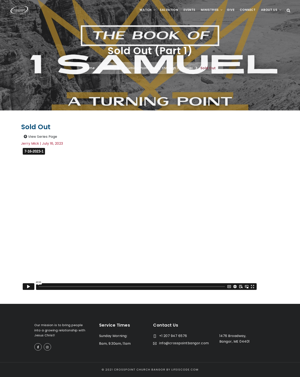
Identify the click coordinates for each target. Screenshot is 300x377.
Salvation (169, 10)
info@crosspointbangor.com (181, 343)
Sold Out (208, 68)
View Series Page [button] (40, 136)
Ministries (210, 10)
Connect (248, 10)
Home (89, 68)
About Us (269, 10)
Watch (146, 10)
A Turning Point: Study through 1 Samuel (157, 68)
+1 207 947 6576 (170, 335)
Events (189, 10)
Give (230, 10)
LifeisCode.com (185, 369)
